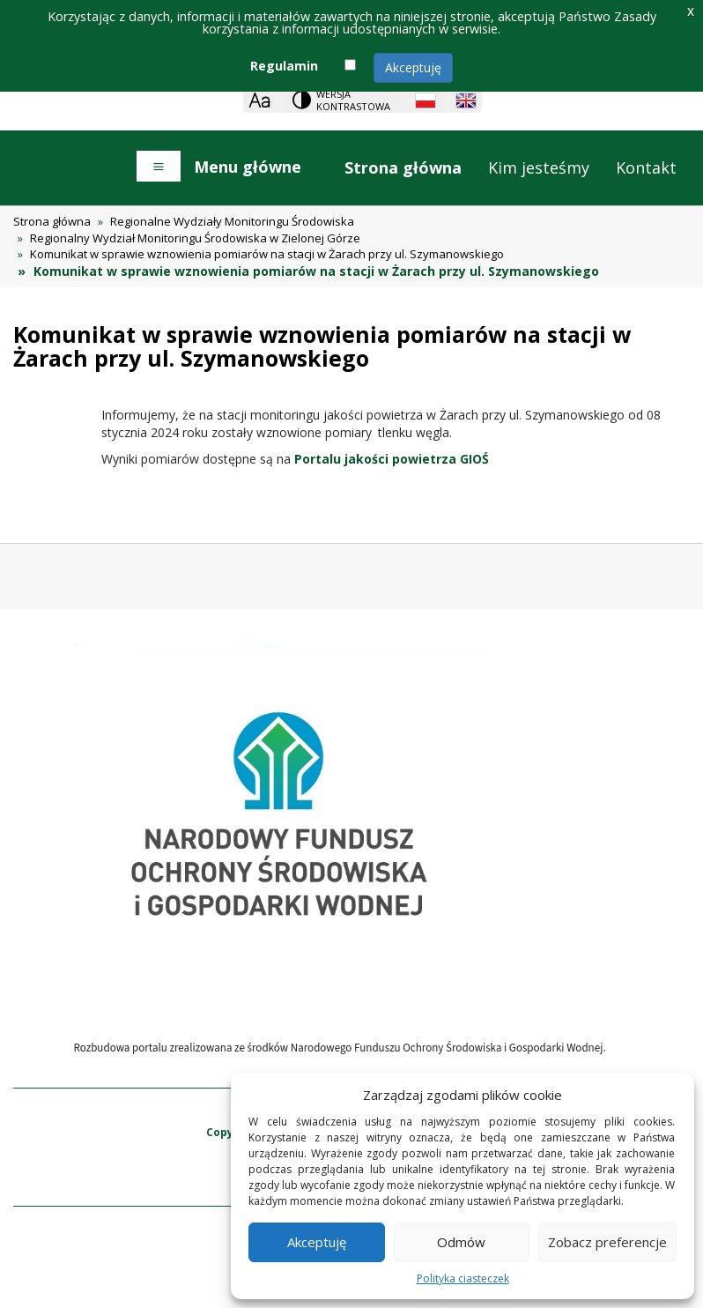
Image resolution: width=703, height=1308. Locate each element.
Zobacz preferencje (607, 1242)
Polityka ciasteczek (463, 1278)
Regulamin (284, 65)
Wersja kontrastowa (353, 100)
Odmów (461, 1242)
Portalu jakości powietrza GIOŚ (391, 458)
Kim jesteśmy (538, 167)
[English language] (466, 100)
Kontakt (646, 167)
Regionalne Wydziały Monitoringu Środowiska (232, 221)
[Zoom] (259, 100)
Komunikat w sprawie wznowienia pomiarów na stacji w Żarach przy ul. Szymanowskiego (267, 254)
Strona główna (403, 167)
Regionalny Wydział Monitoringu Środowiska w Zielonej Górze (195, 238)
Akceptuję (413, 67)
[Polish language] (425, 100)
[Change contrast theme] (343, 100)
